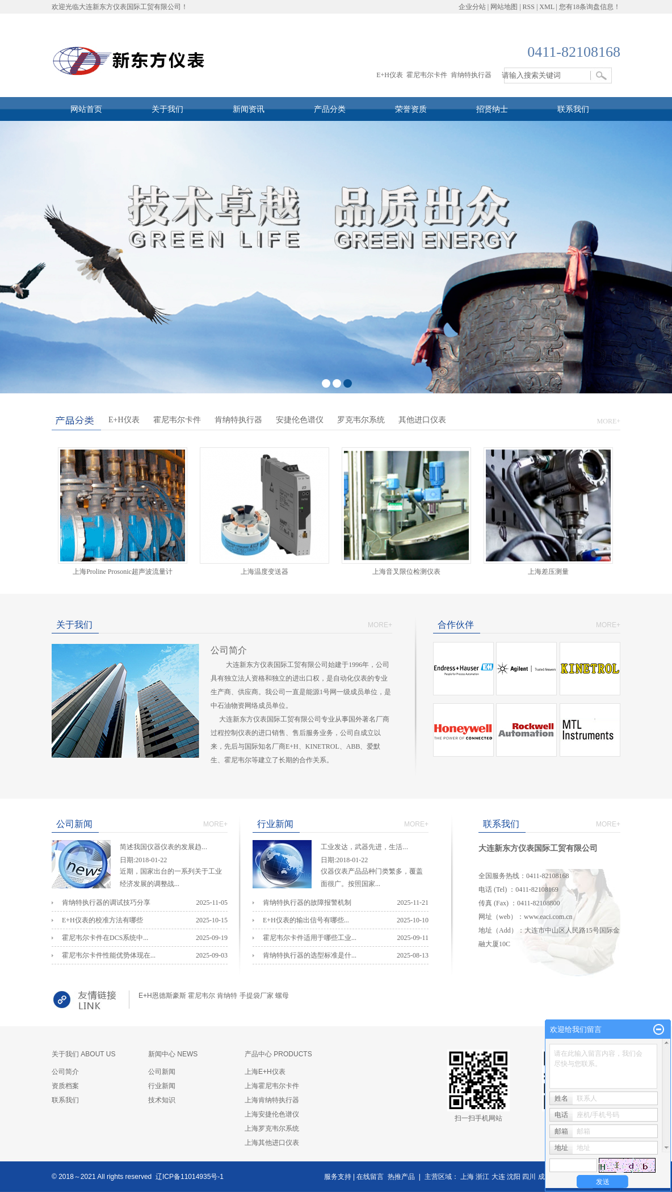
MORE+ (608, 421)
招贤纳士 (492, 109)
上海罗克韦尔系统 (272, 1128)
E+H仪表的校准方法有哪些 (102, 920)
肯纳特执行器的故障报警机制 (307, 902)
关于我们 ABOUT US (83, 1054)
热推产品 (401, 1177)
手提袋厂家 (257, 996)
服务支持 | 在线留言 (354, 1177)
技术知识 (161, 1100)
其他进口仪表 (422, 419)
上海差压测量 (552, 572)
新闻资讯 (248, 109)
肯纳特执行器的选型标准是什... (309, 955)
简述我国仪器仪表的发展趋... (174, 848)
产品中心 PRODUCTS (278, 1054)
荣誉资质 (411, 109)
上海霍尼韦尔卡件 (272, 1086)
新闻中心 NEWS (173, 1054)
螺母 (282, 996)
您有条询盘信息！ (589, 7)
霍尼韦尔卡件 (426, 75)
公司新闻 (161, 1072)
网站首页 (86, 109)
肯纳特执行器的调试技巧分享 (106, 902)
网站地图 (504, 7)
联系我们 (573, 109)
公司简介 (65, 1072)
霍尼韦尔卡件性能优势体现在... (109, 955)
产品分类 (330, 109)
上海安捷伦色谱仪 (272, 1114)
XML (546, 7)
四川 (529, 1177)
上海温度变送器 (264, 572)
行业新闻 (161, 1086)
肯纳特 (227, 996)
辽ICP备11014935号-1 (190, 1177)
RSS (529, 7)
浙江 (482, 1177)
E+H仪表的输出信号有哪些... (306, 920)
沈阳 (513, 1177)
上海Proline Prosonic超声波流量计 (123, 572)
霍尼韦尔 (201, 996)
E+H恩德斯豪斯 (162, 996)
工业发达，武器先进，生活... (375, 848)
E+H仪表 (389, 75)
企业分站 (472, 7)
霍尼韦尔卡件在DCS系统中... (105, 938)
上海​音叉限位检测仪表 (406, 572)
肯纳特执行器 (471, 75)
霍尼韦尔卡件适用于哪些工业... (309, 938)
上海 (467, 1177)
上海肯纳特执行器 (272, 1100)
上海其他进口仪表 (272, 1143)
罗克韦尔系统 (361, 419)
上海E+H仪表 (265, 1072)
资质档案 (65, 1086)
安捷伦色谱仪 (300, 419)
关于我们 (167, 109)
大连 (498, 1177)
